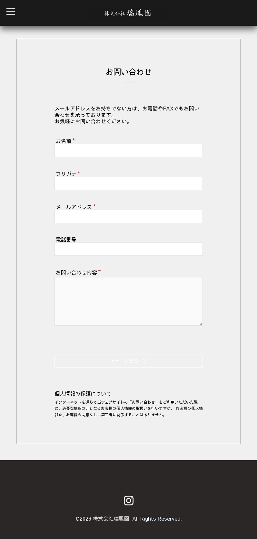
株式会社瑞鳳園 (111, 518)
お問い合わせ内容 (78, 271)
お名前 (65, 140)
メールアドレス (76, 206)
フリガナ (68, 173)
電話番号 (66, 239)
